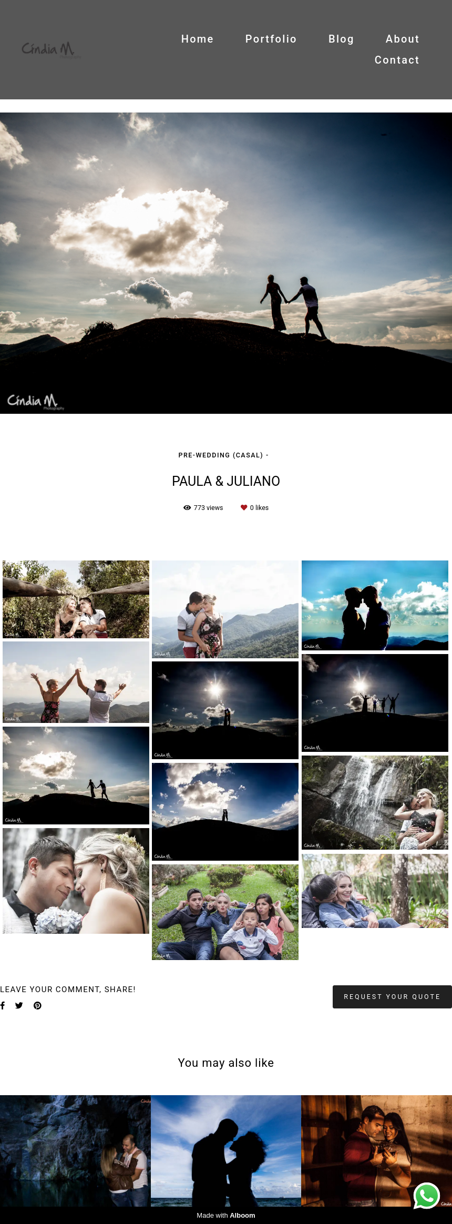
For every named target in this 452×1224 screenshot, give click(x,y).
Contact (397, 60)
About (403, 39)
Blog (341, 39)
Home (197, 39)
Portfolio (271, 39)
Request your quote (392, 997)
